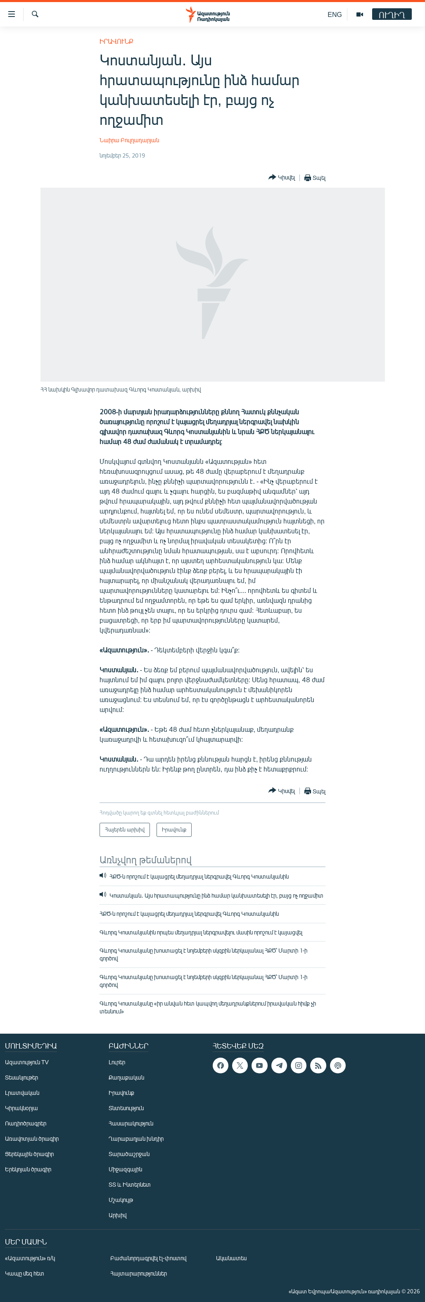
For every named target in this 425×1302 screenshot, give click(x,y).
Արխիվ (117, 1214)
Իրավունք (116, 41)
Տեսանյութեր (21, 1077)
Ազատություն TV (27, 1061)
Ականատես (231, 1257)
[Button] (281, 178)
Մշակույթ (121, 1199)
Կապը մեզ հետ (24, 1273)
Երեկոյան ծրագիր (28, 1169)
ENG (335, 14)
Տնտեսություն (126, 1107)
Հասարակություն (131, 1123)
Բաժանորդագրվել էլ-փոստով (148, 1257)
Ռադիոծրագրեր (25, 1123)
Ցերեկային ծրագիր (29, 1153)
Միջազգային (125, 1169)
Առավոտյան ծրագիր (32, 1138)
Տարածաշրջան (129, 1153)
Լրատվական (22, 1092)
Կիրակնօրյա (21, 1107)
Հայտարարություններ (138, 1273)
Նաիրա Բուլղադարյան (129, 139)
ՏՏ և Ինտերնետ (130, 1184)
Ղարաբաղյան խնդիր (136, 1138)
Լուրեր (117, 1061)
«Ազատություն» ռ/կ (30, 1257)
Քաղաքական (126, 1077)
